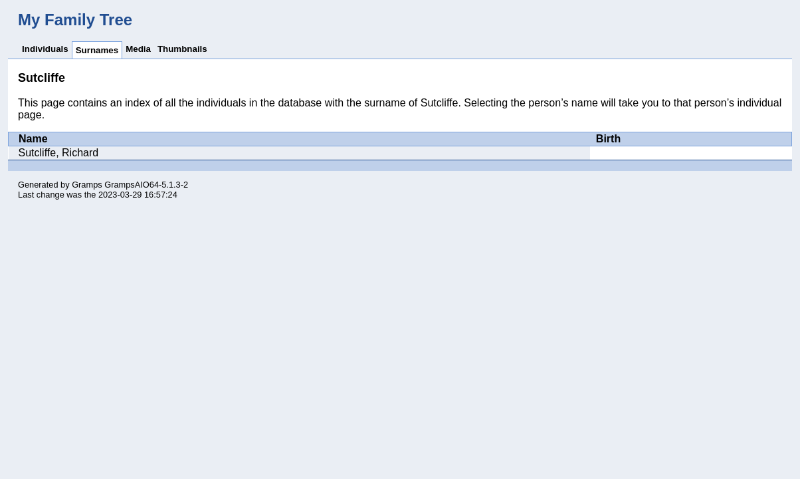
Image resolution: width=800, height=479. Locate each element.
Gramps (87, 185)
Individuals (45, 49)
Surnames (97, 50)
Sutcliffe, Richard (59, 152)
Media (138, 49)
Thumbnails (182, 49)
